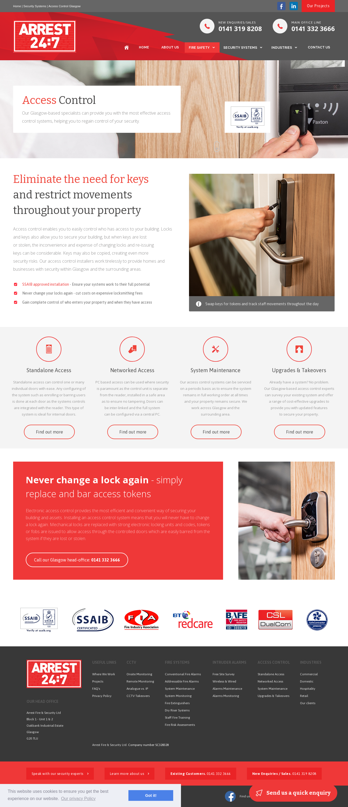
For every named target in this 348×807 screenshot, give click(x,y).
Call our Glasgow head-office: (77, 559)
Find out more (49, 431)
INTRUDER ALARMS (229, 662)
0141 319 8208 (284, 774)
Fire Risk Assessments (180, 725)
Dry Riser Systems (177, 710)
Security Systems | (35, 6)
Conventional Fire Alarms (183, 674)
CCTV (131, 662)
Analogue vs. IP (137, 689)
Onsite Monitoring (139, 674)
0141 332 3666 (201, 774)
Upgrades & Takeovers (299, 370)
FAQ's (96, 689)
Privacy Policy (102, 696)
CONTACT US (319, 47)
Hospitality (307, 689)
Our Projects (318, 6)
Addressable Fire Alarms (182, 681)
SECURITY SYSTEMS (240, 48)
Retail (304, 696)
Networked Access (132, 370)
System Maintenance (215, 370)
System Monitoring (178, 696)
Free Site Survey (224, 674)
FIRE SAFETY (199, 48)
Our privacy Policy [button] (78, 798)
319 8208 (240, 28)
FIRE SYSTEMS (177, 662)
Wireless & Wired (224, 681)
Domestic (306, 681)
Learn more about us (129, 774)
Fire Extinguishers (177, 703)
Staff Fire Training (177, 717)
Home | (18, 6)
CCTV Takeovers (138, 696)
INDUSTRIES (281, 48)
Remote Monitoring (140, 681)
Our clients (307, 703)
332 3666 (313, 28)
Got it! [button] (150, 795)
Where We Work (103, 674)
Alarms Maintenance (227, 689)
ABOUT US (170, 47)
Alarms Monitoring (226, 696)
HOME (144, 47)
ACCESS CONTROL (274, 662)
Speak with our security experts (60, 774)
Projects (97, 681)
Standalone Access (49, 370)
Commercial (309, 674)
